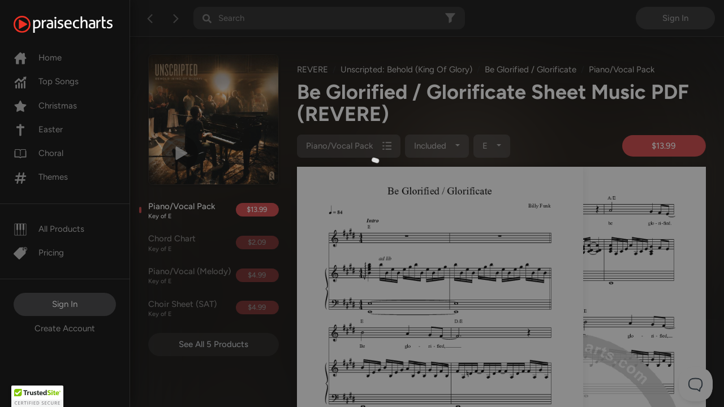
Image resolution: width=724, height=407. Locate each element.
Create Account (65, 328)
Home (38, 58)
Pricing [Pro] (39, 253)
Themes (41, 177)
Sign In (64, 304)
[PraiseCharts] (77, 24)
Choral (38, 153)
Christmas (45, 106)
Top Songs (46, 81)
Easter (38, 129)
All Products (49, 229)
